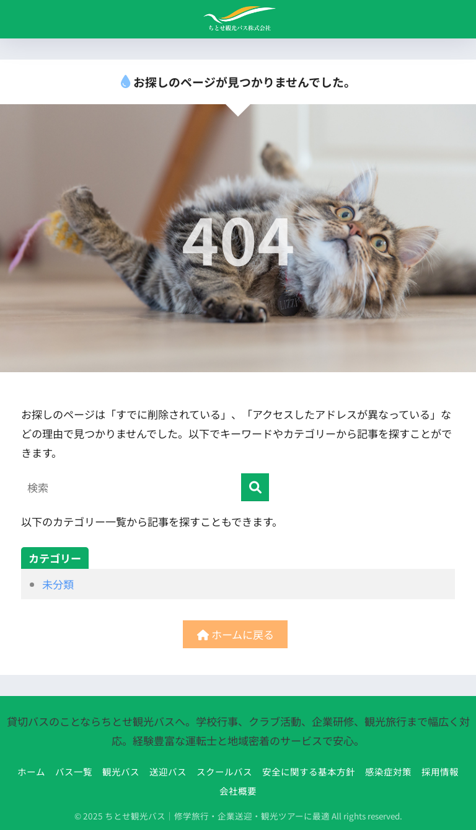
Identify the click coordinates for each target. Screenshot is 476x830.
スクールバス (224, 771)
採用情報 (440, 771)
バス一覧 (73, 771)
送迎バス (168, 771)
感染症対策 (388, 771)
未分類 (58, 584)
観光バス (120, 771)
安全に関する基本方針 (308, 771)
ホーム (31, 771)
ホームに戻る (235, 634)
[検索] (255, 487)
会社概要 (238, 790)
